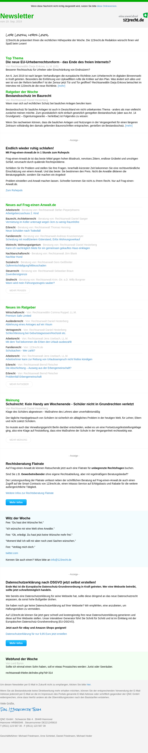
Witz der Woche (18, 518)
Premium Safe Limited (18, 315)
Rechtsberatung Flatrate (25, 464)
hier (89, 684)
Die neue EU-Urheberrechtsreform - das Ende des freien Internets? (58, 62)
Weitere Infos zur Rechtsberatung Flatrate (30, 493)
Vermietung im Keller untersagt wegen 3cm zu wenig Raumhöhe (42, 221)
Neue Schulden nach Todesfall (23, 230)
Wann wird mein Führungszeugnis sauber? (30, 282)
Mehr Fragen (18, 290)
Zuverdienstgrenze (16, 274)
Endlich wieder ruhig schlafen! (30, 148)
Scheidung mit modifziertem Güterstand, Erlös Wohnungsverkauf (43, 239)
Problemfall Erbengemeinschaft (24, 376)
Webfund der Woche (22, 659)
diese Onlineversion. (107, 6)
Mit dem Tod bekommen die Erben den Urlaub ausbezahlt (39, 341)
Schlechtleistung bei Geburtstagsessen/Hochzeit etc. (36, 333)
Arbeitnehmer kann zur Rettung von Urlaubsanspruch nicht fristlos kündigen (49, 359)
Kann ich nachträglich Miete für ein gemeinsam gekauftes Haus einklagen (48, 248)
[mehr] (61, 85)
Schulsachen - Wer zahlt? (20, 350)
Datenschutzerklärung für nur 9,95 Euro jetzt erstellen (36, 633)
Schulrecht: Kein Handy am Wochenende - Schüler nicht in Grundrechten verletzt (70, 404)
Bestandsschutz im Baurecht (28, 96)
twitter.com (12, 553)
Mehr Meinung (18, 440)
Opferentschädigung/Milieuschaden (26, 265)
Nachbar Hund (14, 256)
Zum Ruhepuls (14, 190)
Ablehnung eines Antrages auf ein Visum (29, 324)
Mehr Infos (16, 502)
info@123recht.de (61, 559)
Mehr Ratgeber (19, 384)
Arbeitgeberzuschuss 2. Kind (22, 213)
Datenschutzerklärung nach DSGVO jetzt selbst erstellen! (51, 582)
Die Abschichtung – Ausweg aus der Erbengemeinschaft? (38, 367)
